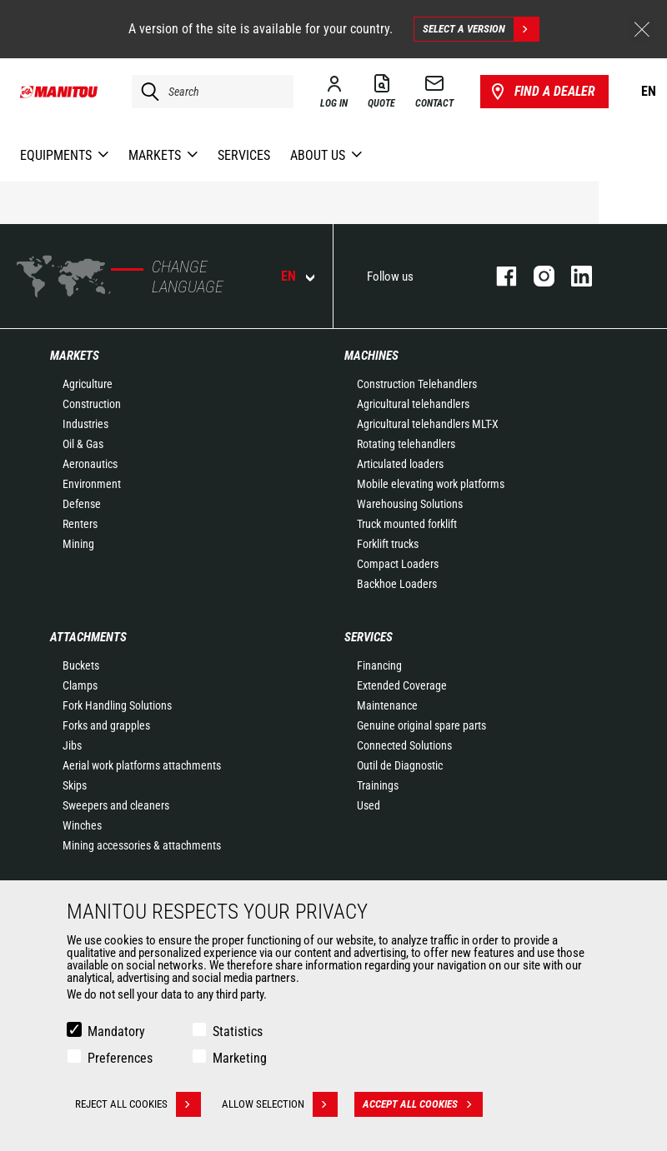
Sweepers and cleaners (116, 805)
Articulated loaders (400, 464)
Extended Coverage (402, 685)
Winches (82, 825)
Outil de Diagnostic (400, 765)
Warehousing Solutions (410, 504)
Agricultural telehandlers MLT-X (428, 424)
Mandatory (116, 1031)
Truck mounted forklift (407, 524)
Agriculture (88, 384)
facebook (498, 276)
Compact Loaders (398, 564)
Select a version (481, 29)
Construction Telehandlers (417, 384)
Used (368, 805)
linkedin (573, 276)
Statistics (238, 1031)
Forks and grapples (106, 725)
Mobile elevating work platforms (430, 484)
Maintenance (387, 705)
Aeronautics (90, 464)
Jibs (72, 745)
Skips (75, 785)
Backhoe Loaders (397, 583)
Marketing (240, 1058)
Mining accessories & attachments (142, 845)
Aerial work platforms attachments (142, 765)
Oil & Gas (83, 444)
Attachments (88, 637)
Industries (85, 424)
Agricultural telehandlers (413, 404)
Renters (80, 524)
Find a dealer (541, 92)
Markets (74, 355)
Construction (92, 404)
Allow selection (280, 1104)
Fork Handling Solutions (117, 705)
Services (368, 637)
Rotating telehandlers (406, 444)
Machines (371, 355)
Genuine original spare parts (421, 725)
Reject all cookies (138, 1104)
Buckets (81, 665)
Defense (82, 504)
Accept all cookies (423, 1104)
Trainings (378, 785)
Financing (379, 665)
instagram (535, 276)
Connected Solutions (404, 745)
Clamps (80, 685)
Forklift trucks (388, 544)
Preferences (120, 1058)
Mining (78, 544)
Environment (92, 484)
